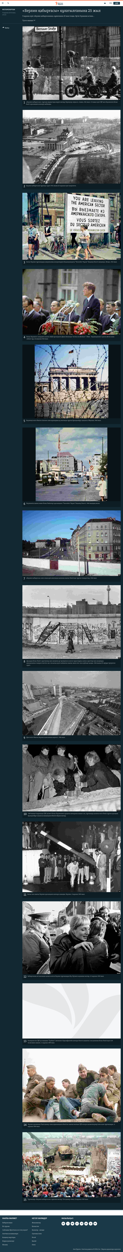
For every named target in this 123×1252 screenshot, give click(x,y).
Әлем (33, 1245)
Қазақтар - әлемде (38, 1230)
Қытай (34, 1241)
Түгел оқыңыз (28, 20)
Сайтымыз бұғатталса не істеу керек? (15, 1230)
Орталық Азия (37, 1234)
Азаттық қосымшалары (10, 1234)
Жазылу (5, 1245)
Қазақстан (35, 1226)
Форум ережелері (8, 1241)
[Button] (5, 28)
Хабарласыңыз (7, 1223)
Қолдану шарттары (8, 1237)
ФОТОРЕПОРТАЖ (8, 10)
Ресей (34, 1237)
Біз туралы (6, 1226)
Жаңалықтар (36, 1223)
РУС (110, 3)
